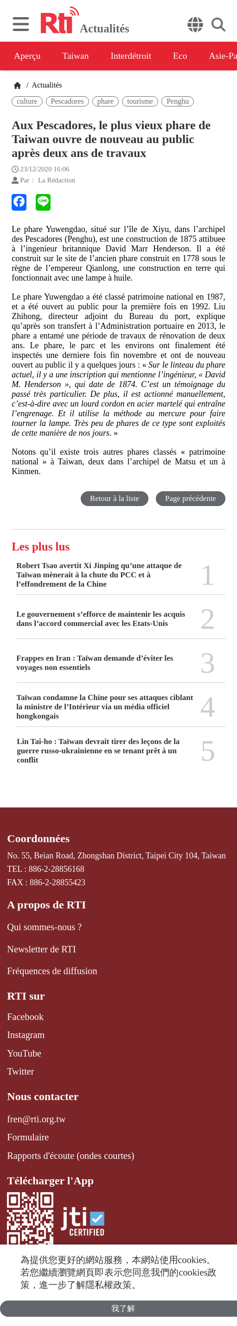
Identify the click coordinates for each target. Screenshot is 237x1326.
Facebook (25, 1017)
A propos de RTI (46, 905)
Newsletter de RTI (41, 949)
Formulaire (28, 1137)
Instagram (26, 1035)
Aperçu (27, 56)
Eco (186, 56)
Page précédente (190, 498)
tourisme (140, 101)
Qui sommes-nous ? (44, 927)
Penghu (178, 101)
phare (105, 101)
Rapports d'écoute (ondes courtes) (70, 1156)
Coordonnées (38, 838)
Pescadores (67, 101)
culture (27, 101)
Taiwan (78, 56)
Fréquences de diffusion (52, 971)
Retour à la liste (114, 498)
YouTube (24, 1053)
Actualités (46, 85)
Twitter (20, 1071)
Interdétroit (135, 56)
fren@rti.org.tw (36, 1119)
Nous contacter (42, 1096)
